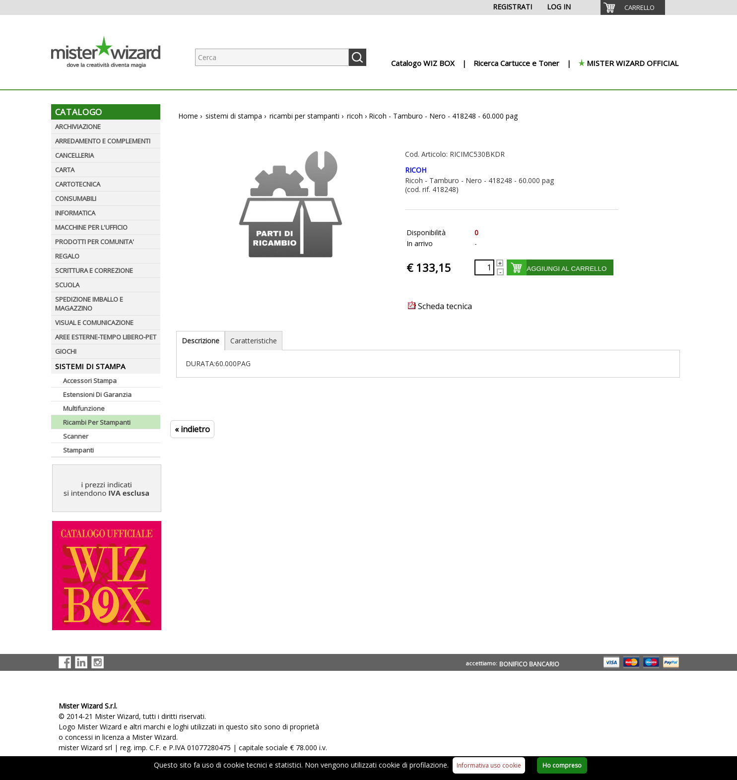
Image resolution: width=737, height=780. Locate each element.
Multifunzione (84, 408)
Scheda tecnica (440, 306)
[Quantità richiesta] (484, 267)
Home (188, 116)
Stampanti (78, 450)
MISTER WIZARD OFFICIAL (632, 63)
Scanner (75, 436)
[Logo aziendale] (113, 79)
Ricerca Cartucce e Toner (516, 63)
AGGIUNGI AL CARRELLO (566, 268)
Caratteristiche (253, 340)
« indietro (192, 429)
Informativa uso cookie (489, 765)
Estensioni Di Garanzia (97, 394)
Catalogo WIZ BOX (423, 63)
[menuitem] (633, 7)
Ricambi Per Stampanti (97, 422)
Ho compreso (562, 765)
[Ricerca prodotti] (272, 57)
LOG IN (559, 6)
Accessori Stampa (90, 380)
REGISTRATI (512, 6)
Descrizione (200, 340)
